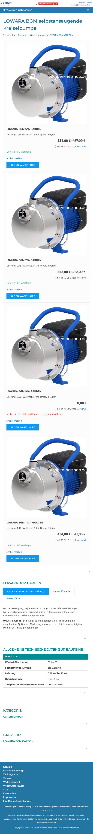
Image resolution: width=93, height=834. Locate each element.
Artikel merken (14, 158)
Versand (81, 146)
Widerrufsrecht (11, 782)
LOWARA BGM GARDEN (61, 35)
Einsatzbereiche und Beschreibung (26, 591)
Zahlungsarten (11, 774)
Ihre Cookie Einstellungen (17, 801)
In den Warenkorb (22, 165)
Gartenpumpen (38, 35)
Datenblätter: (14, 598)
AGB (5, 789)
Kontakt (7, 766)
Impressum (9, 797)
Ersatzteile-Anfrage (13, 770)
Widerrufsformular (13, 785)
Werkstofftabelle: (62, 591)
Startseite (23, 35)
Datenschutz (10, 793)
